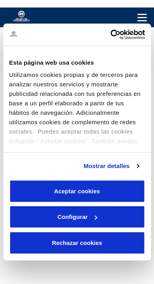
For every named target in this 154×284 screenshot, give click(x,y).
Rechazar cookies (77, 242)
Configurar (77, 216)
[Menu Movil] (142, 17)
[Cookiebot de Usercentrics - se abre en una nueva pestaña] (110, 35)
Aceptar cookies (77, 190)
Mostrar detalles (107, 166)
